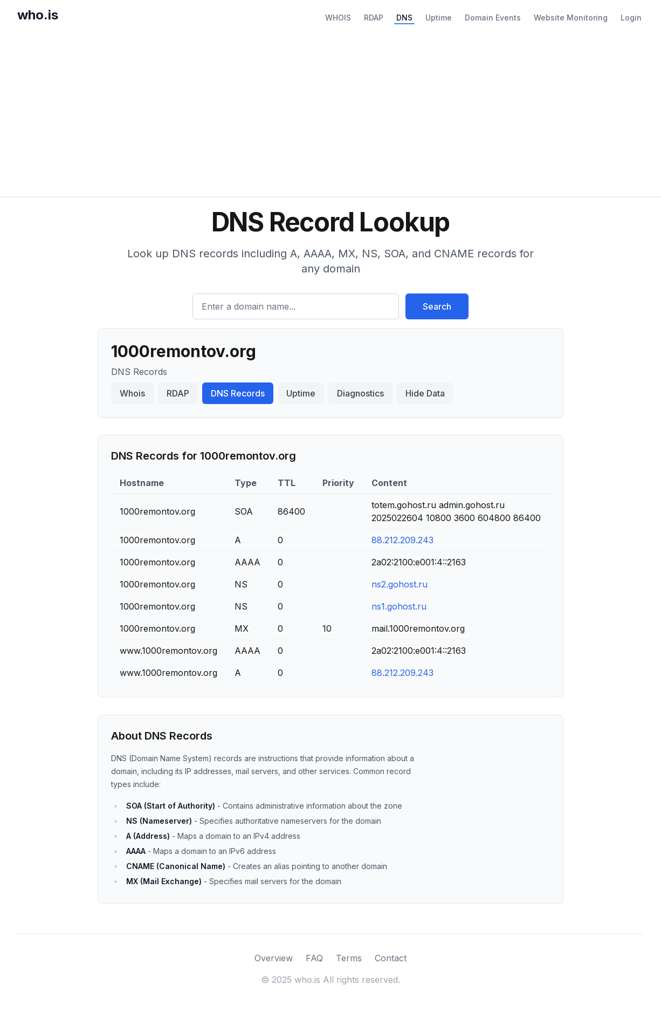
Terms (349, 958)
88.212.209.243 (402, 540)
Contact (391, 958)
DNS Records (238, 393)
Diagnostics (360, 393)
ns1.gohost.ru (398, 606)
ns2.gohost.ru (399, 584)
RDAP (373, 17)
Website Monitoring (571, 17)
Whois (132, 393)
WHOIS (338, 17)
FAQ (314, 958)
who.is (37, 15)
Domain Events (493, 17)
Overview (273, 958)
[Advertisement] (330, 115)
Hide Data (425, 393)
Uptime (438, 17)
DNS (404, 17)
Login (631, 17)
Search (437, 306)
